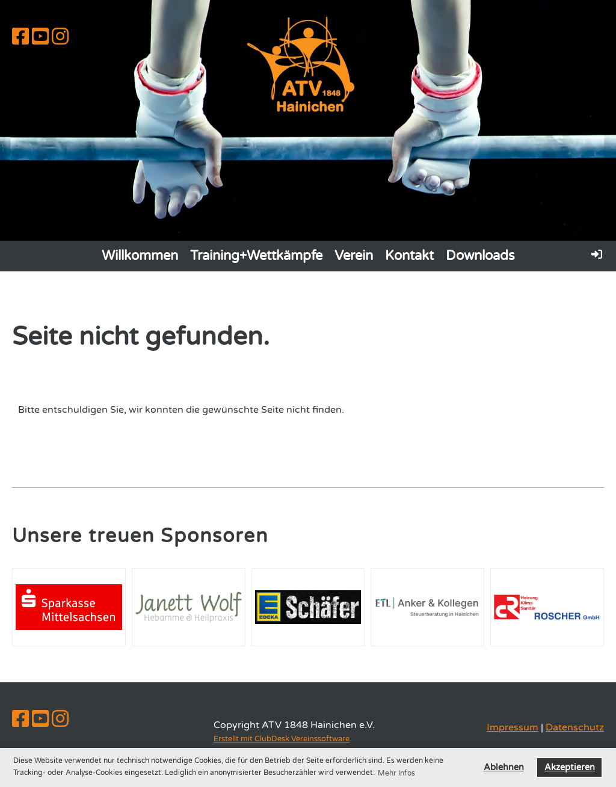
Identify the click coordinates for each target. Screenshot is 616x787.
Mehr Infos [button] (396, 773)
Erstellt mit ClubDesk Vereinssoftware (282, 739)
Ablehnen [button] (504, 767)
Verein (353, 256)
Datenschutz (575, 727)
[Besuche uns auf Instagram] (60, 37)
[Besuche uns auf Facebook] (20, 37)
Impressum (512, 727)
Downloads (480, 256)
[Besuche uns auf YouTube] (40, 37)
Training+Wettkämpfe (256, 256)
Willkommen (140, 256)
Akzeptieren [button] (569, 767)
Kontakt (409, 256)
